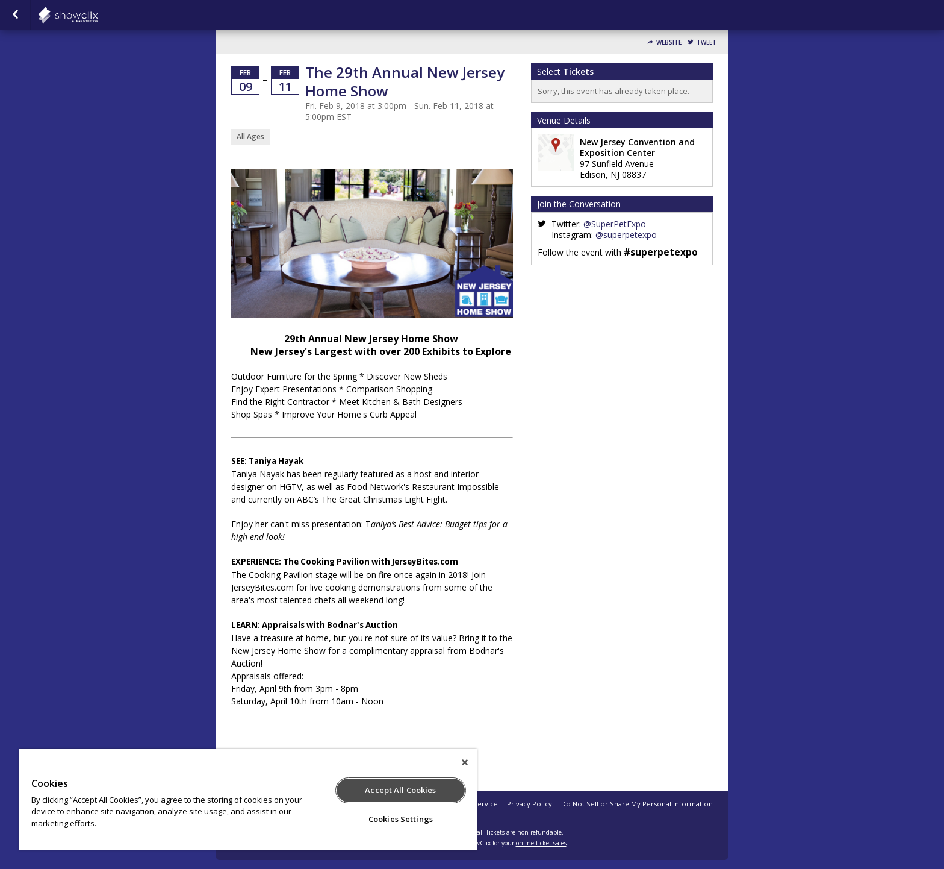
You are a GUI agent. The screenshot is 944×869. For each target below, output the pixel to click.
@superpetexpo (626, 234)
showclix (97, 15)
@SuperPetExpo (614, 224)
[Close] (464, 762)
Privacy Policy (529, 803)
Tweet (706, 42)
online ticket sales (541, 843)
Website (669, 42)
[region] (248, 799)
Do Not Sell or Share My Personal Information (637, 803)
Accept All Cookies (400, 790)
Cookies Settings (400, 819)
